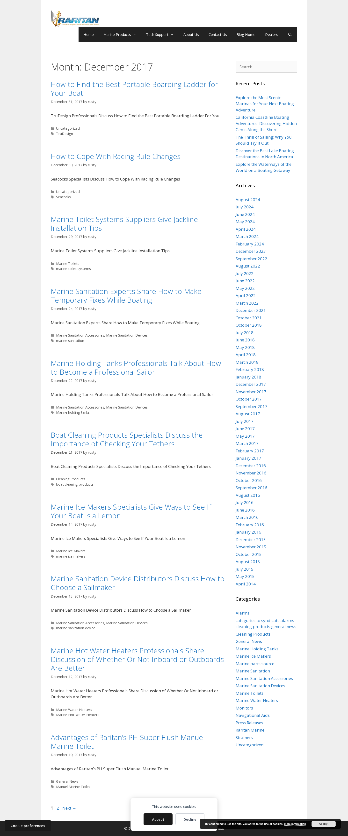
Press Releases (249, 723)
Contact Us (218, 34)
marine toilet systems (73, 268)
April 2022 (246, 295)
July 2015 (245, 569)
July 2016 (245, 502)
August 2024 (248, 199)
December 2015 (251, 539)
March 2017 (247, 443)
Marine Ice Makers (71, 551)
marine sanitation (70, 340)
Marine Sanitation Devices (127, 335)
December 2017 (251, 384)
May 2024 (245, 221)
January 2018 (248, 377)
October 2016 (249, 480)
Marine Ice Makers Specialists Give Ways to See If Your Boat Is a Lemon (131, 511)
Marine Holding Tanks (257, 649)
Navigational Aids (253, 715)
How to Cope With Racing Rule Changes (116, 156)
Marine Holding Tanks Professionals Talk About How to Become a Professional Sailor (136, 367)
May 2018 (245, 347)
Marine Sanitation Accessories (80, 335)
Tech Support (162, 34)
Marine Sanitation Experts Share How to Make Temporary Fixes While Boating (126, 295)
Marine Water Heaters (74, 709)
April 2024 (246, 229)
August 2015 (248, 561)
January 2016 (248, 532)
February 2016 (250, 525)
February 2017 (250, 451)
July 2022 (245, 273)
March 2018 (247, 362)
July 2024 (245, 207)
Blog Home (246, 34)
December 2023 (251, 251)
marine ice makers (70, 556)
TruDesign (64, 133)
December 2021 (251, 310)
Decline (189, 819)
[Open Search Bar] (290, 34)
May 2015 (245, 576)
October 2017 (249, 399)
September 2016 (251, 487)
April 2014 (246, 584)
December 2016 (251, 465)
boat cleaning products (75, 484)
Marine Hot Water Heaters (77, 714)
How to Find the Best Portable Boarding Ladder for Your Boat (134, 88)
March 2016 (247, 517)
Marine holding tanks (73, 412)
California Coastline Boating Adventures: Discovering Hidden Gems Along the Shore (266, 123)
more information (295, 823)
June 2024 (245, 214)
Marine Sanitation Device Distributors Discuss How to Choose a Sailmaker (138, 583)
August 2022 (248, 266)
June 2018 (245, 340)
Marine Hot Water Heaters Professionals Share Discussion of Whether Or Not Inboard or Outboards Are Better (137, 659)
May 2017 (245, 436)
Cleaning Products (70, 479)
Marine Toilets (67, 263)
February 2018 (250, 369)
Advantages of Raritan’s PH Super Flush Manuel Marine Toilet (128, 741)
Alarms (242, 613)
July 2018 (245, 332)
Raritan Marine (250, 730)
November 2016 (251, 473)
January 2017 (248, 458)
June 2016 (245, 510)
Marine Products (122, 34)
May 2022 (245, 288)
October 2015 (249, 554)
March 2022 (247, 303)
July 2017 (245, 421)
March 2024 (247, 236)
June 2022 (245, 281)
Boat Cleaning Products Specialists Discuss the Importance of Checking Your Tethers (127, 439)
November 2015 (251, 547)
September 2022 (251, 258)
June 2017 (245, 428)
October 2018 (249, 325)
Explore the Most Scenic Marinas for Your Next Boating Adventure (265, 104)
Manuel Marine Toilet (73, 786)
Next (69, 808)
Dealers (271, 34)
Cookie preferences (28, 825)
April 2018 (246, 354)
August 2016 (248, 495)
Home (88, 34)
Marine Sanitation (253, 671)
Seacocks (63, 197)
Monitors (244, 708)
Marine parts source (255, 663)
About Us (191, 34)
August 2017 (248, 414)
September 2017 (251, 406)
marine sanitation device (75, 628)
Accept (158, 819)
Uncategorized (68, 128)
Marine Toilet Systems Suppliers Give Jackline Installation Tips (124, 223)
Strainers (244, 737)
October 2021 (249, 318)
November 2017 (251, 391)
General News (67, 781)
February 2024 (250, 244)
